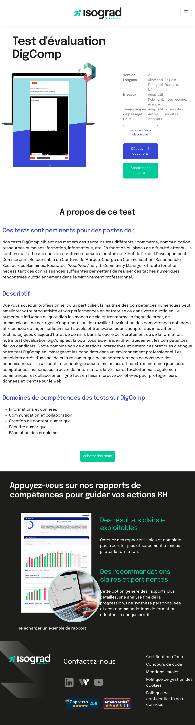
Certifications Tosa (164, 657)
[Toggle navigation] (186, 12)
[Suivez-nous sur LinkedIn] (70, 682)
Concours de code (164, 664)
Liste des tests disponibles (140, 132)
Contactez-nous (90, 661)
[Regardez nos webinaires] (84, 682)
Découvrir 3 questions (140, 151)
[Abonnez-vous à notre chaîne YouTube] (98, 682)
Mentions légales (162, 672)
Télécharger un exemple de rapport (52, 628)
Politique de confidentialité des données (164, 699)
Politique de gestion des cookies (169, 682)
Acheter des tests (140, 170)
